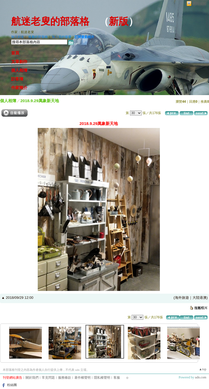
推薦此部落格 (38, 37)
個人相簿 (19, 70)
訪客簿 (17, 79)
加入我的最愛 (61, 37)
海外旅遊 (182, 298)
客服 (116, 377)
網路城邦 (199, 4)
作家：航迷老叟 (22, 32)
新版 (118, 21)
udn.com (200, 377)
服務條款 (64, 377)
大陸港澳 (199, 298)
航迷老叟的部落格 (50, 21)
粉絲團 (12, 385)
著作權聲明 (82, 377)
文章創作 (19, 61)
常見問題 (48, 377)
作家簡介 (19, 88)
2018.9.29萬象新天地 (39, 100)
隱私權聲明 (102, 377)
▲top (202, 369)
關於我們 (32, 377)
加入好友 (17, 37)
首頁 (15, 53)
